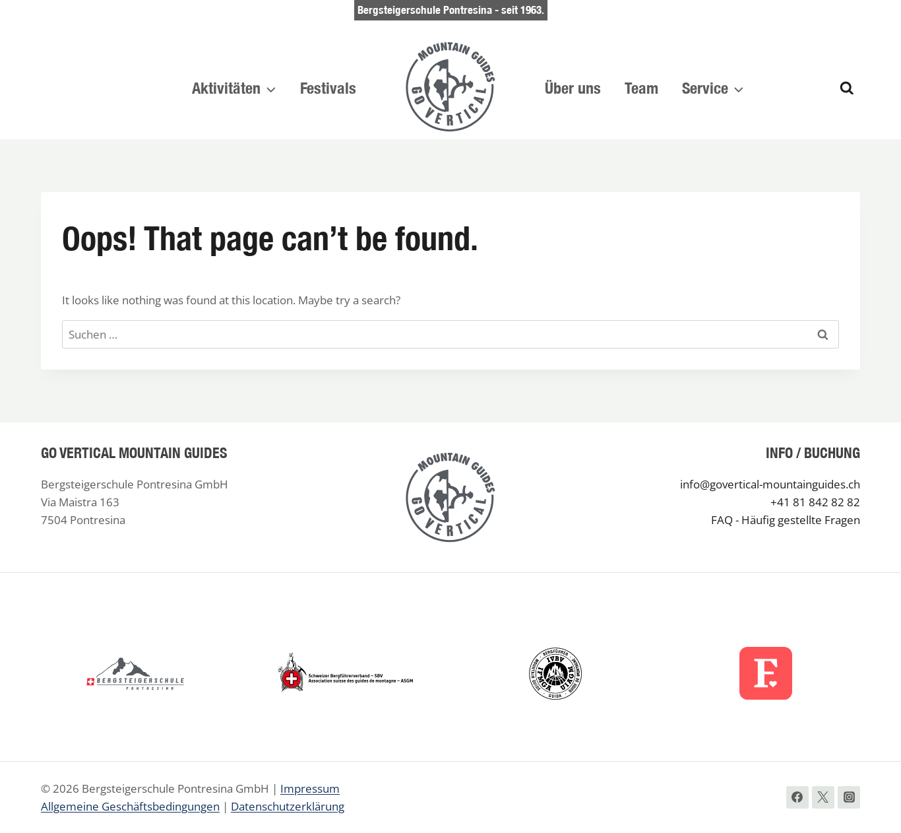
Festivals (328, 88)
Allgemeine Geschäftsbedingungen (130, 806)
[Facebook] (797, 797)
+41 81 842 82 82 (815, 502)
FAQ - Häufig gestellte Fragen (785, 519)
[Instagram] (849, 797)
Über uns (573, 88)
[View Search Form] (847, 88)
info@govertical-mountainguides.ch (770, 484)
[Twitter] (823, 797)
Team (641, 88)
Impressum (310, 788)
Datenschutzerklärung (287, 806)
